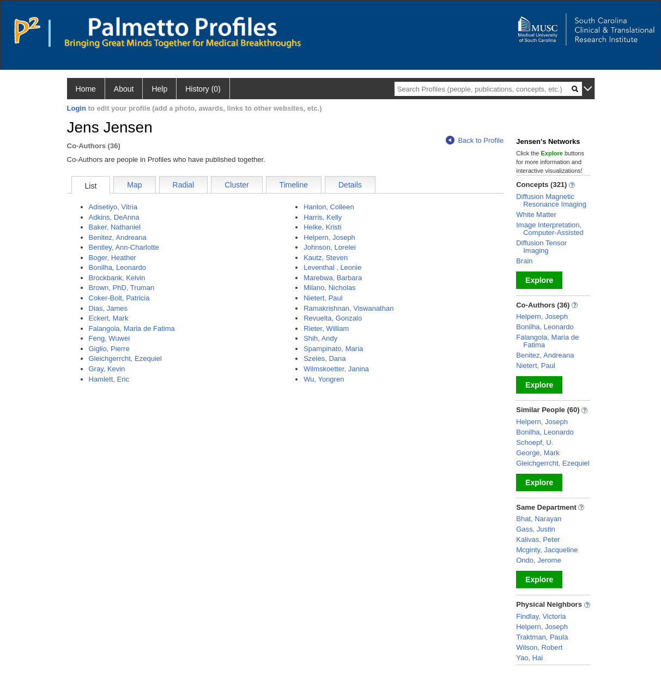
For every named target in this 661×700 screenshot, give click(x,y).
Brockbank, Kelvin (117, 278)
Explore (539, 280)
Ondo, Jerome (538, 560)
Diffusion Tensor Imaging (541, 247)
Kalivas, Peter (538, 539)
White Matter (536, 214)
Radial (184, 184)
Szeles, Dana (324, 358)
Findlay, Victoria (541, 616)
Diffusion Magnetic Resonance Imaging (551, 200)
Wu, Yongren (324, 379)
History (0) (203, 89)
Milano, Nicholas (329, 287)
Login (76, 108)
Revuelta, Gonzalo (333, 318)
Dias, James (108, 308)
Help (159, 89)
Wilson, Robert (539, 647)
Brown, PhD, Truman (122, 287)
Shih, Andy (320, 338)
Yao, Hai (529, 658)
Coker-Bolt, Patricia (119, 298)
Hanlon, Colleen (329, 207)
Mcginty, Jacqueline (547, 550)
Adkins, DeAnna (114, 217)
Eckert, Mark (109, 318)
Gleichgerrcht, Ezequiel (125, 358)
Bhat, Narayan (538, 519)
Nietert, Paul (323, 298)
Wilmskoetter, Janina (336, 369)
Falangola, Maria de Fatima (132, 328)
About (124, 89)
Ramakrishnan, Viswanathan (348, 308)
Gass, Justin (535, 529)
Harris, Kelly (323, 217)
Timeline (294, 184)
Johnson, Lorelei (329, 247)
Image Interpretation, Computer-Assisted (550, 229)
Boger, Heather (112, 258)
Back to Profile (475, 140)
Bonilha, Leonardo (118, 267)
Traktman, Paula (542, 637)
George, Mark (537, 453)
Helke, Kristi (322, 227)
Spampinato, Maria (333, 349)
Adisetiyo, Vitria (113, 207)
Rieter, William (326, 328)
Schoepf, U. (534, 442)
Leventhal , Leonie (332, 267)
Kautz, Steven (326, 258)
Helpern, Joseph (329, 237)
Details (350, 184)
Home (86, 89)
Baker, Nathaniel (115, 227)
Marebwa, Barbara (333, 278)
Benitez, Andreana (118, 237)
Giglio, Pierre (109, 349)
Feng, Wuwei (109, 338)
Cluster (236, 184)
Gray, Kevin (107, 369)
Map (134, 184)
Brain (524, 261)
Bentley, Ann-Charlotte (124, 247)
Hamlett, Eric (109, 379)
